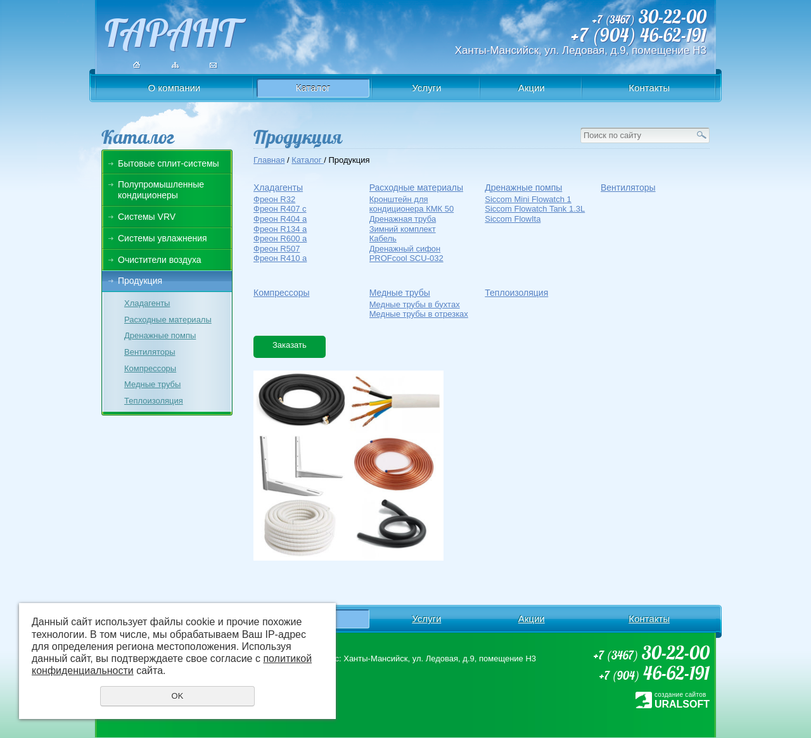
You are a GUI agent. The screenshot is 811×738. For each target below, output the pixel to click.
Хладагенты (147, 303)
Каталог (313, 87)
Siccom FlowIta (512, 219)
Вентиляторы (150, 352)
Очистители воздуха (159, 260)
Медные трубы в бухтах (414, 304)
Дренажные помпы (160, 335)
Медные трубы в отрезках (418, 314)
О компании (174, 87)
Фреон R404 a (280, 219)
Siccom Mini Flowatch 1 (528, 199)
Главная (268, 160)
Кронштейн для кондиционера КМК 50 (411, 204)
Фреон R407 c (280, 208)
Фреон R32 (274, 199)
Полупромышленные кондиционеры (161, 189)
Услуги (426, 87)
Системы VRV (147, 217)
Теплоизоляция (153, 400)
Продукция (140, 281)
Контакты (649, 87)
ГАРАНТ (171, 30)
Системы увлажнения (162, 238)
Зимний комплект (402, 229)
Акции (531, 87)
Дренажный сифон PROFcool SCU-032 (406, 254)
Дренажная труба (403, 219)
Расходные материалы (168, 319)
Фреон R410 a (280, 258)
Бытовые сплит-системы (168, 163)
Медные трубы (152, 384)
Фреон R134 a (280, 229)
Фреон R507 (276, 248)
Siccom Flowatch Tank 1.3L (535, 208)
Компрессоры (150, 368)
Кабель (383, 238)
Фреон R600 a (280, 238)
